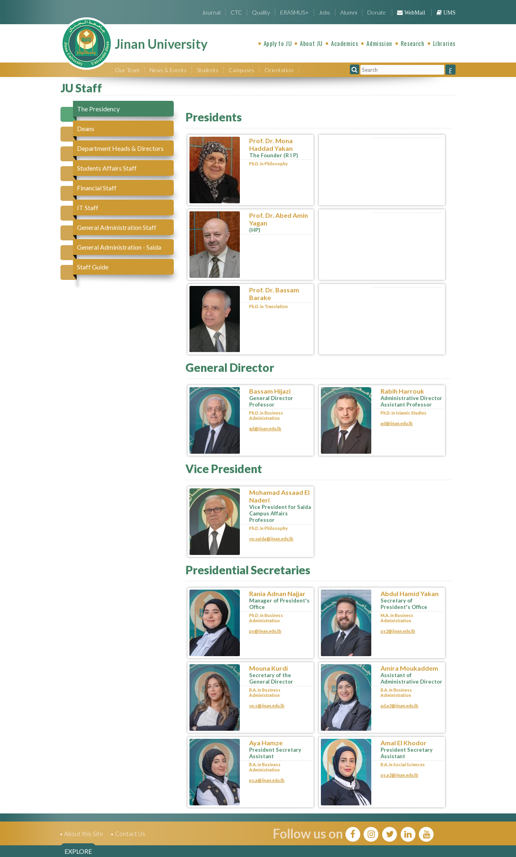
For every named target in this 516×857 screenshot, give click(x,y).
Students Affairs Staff (107, 168)
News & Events (168, 70)
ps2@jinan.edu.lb (398, 631)
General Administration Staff (116, 227)
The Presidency (98, 109)
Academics (344, 43)
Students (207, 70)
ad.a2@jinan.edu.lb (399, 705)
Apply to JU (278, 43)
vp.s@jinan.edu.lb (267, 705)
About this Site (83, 833)
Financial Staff (97, 188)
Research (412, 43)
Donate (376, 12)
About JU (311, 43)
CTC (236, 12)
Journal (211, 12)
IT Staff (87, 207)
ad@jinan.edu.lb (397, 423)
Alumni (348, 12)
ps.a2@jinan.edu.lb (399, 775)
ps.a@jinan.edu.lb (267, 780)
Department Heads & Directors (120, 148)
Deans (85, 128)
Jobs (324, 12)
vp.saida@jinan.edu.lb (271, 538)
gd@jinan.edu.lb (265, 428)
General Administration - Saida (119, 247)
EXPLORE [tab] (78, 851)
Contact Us (130, 833)
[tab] (120, 109)
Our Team (127, 70)
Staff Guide (92, 267)
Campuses (241, 70)
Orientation (278, 70)
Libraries (444, 43)
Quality (261, 12)
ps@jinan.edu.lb (265, 631)
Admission (379, 43)
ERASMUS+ (294, 12)
